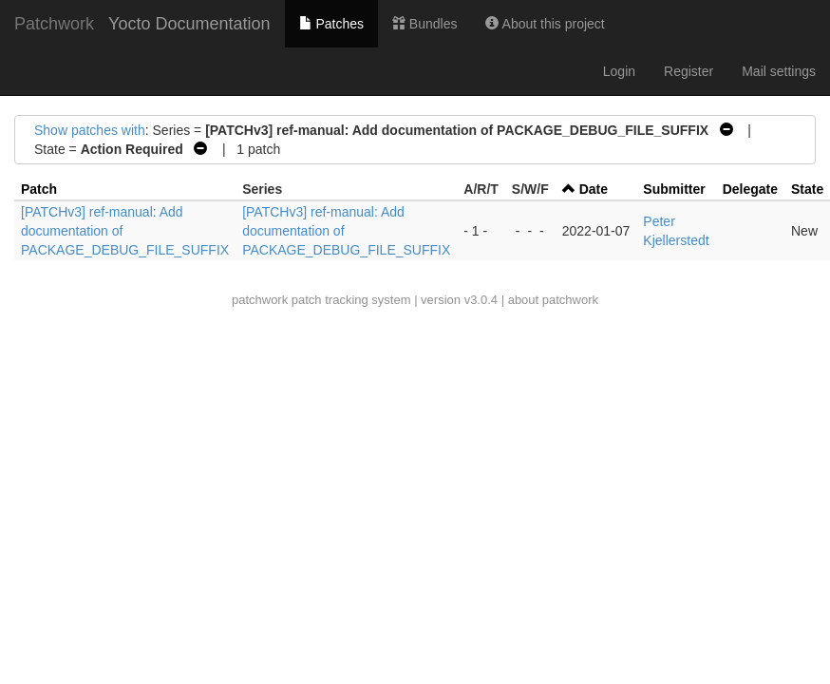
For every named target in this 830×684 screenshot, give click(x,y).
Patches (331, 23)
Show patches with (89, 130)
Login (619, 71)
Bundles (424, 23)
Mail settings (779, 71)
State (807, 189)
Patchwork (54, 23)
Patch (39, 189)
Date (593, 189)
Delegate (750, 189)
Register (688, 71)
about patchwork (553, 300)
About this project (544, 23)
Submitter (674, 189)
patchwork (260, 300)
